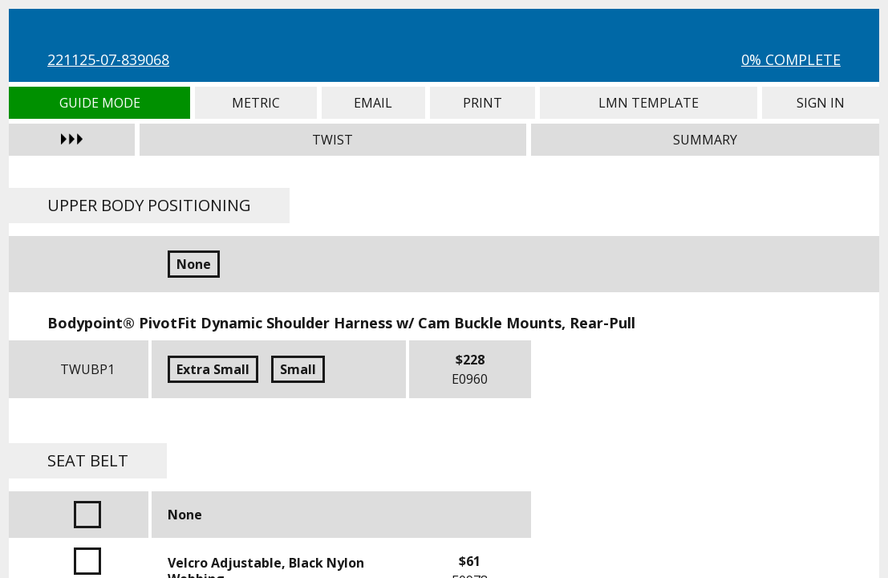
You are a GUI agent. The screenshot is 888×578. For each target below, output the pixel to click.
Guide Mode (99, 103)
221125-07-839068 (108, 59)
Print (482, 103)
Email (373, 103)
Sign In (820, 103)
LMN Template (648, 103)
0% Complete (791, 59)
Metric (255, 103)
